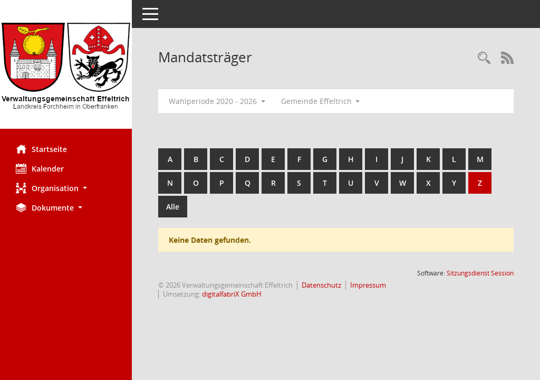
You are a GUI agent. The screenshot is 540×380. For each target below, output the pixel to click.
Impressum (368, 285)
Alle (172, 207)
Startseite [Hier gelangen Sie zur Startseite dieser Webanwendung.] (41, 149)
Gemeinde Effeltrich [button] (320, 101)
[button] (66, 188)
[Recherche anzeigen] (484, 58)
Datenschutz (321, 285)
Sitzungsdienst (480, 273)
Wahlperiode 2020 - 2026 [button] (217, 101)
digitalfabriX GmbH (232, 294)
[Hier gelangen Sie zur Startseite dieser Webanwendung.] (66, 68)
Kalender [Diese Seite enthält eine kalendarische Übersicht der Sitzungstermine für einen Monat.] (40, 168)
